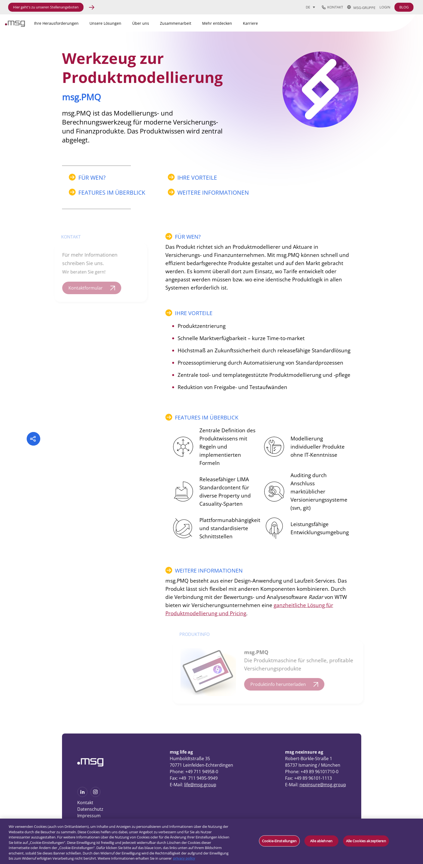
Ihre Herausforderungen (56, 23)
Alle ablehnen (321, 840)
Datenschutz (90, 809)
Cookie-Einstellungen (279, 840)
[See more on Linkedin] (82, 795)
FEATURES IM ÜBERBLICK (111, 192)
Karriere (250, 23)
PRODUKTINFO (197, 634)
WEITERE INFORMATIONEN (213, 192)
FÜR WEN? (92, 177)
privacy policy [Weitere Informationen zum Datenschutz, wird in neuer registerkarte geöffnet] (184, 858)
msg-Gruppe (361, 7)
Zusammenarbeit (175, 23)
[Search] (372, 22)
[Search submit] (402, 21)
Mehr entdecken (217, 23)
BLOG (404, 7)
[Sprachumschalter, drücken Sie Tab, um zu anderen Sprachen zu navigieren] (310, 7)
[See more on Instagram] (95, 795)
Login (384, 7)
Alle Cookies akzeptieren (366, 840)
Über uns (140, 23)
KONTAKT (68, 237)
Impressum (89, 816)
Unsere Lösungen (105, 23)
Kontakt (332, 7)
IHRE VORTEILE (197, 177)
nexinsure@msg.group (323, 785)
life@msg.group (200, 785)
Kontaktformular (82, 288)
